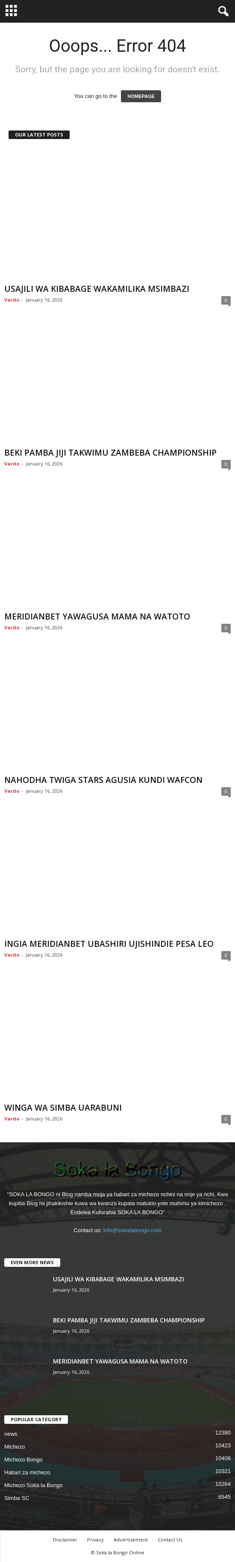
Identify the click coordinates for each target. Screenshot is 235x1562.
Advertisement (131, 1539)
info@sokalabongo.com (132, 1230)
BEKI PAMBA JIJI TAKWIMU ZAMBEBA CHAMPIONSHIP (110, 452)
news (10, 1434)
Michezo (14, 1446)
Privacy (95, 1539)
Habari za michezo (27, 1472)
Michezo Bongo (23, 1459)
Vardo (11, 299)
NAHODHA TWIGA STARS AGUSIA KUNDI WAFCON (103, 779)
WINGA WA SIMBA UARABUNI (63, 1107)
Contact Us (170, 1539)
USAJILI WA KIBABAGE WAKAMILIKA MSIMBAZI (96, 288)
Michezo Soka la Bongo (33, 1485)
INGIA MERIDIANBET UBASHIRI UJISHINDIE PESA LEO (109, 943)
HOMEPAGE (140, 96)
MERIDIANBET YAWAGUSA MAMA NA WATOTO (97, 616)
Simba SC (16, 1498)
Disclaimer (65, 1539)
